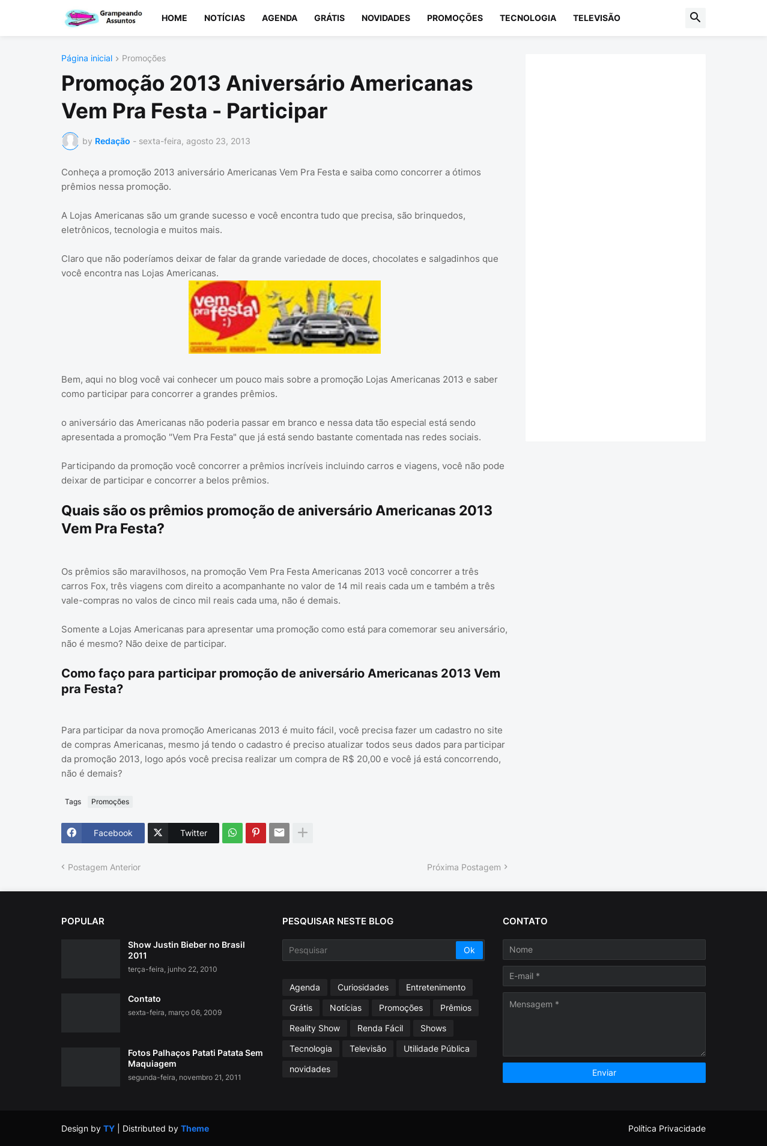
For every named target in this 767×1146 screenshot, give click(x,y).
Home (174, 18)
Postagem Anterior (104, 867)
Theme (195, 1128)
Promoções (455, 18)
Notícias (224, 18)
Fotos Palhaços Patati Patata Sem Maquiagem (195, 1058)
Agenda (279, 18)
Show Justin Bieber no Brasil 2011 (186, 949)
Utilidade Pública (437, 1048)
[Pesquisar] (370, 950)
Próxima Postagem (464, 867)
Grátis (329, 18)
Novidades (386, 18)
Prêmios (455, 1007)
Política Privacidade (667, 1128)
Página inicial (86, 58)
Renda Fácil (380, 1028)
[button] (695, 18)
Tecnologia (528, 18)
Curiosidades (363, 987)
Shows (433, 1028)
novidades (310, 1069)
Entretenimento (435, 987)
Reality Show (315, 1028)
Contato (144, 998)
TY (109, 1128)
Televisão (596, 18)
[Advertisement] (628, 246)
